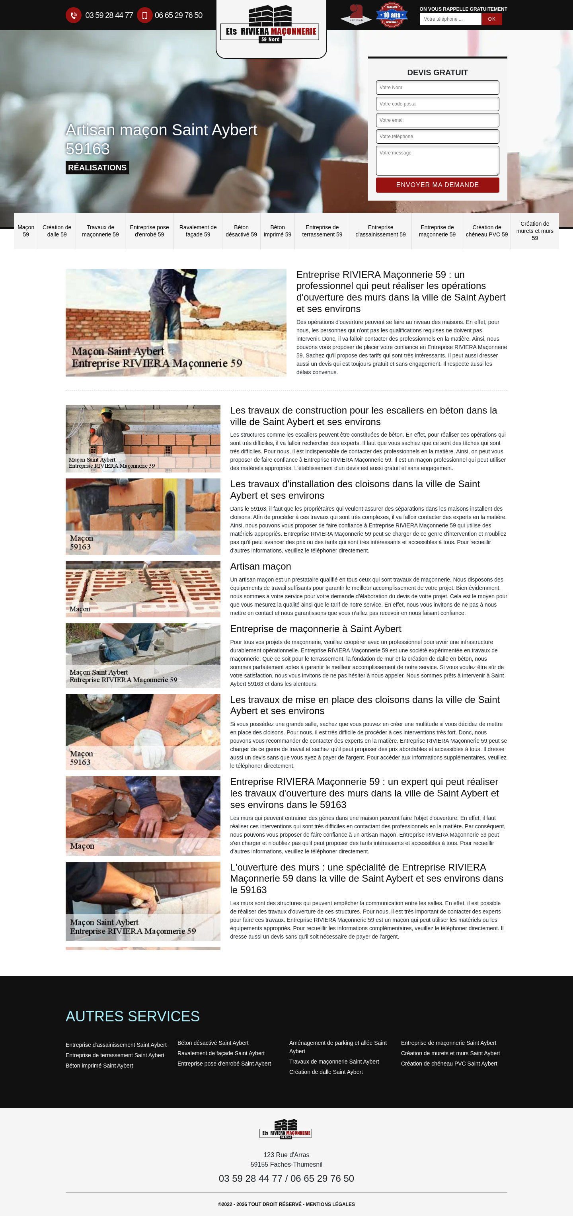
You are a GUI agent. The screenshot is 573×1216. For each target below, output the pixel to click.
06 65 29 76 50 (169, 15)
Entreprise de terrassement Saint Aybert (115, 1055)
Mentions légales (330, 1204)
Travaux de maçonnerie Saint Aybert (334, 1061)
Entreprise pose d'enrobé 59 (149, 231)
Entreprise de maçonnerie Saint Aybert (448, 1043)
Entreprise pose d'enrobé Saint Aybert (224, 1063)
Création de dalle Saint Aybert (326, 1072)
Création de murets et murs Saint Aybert (450, 1053)
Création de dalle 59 (57, 231)
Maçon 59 (26, 231)
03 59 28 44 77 (99, 15)
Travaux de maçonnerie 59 (100, 231)
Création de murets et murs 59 (535, 231)
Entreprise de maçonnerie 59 (437, 231)
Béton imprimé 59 (277, 231)
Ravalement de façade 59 (198, 231)
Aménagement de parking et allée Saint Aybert (338, 1047)
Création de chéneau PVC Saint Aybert (449, 1063)
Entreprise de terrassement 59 (322, 231)
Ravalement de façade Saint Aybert (221, 1053)
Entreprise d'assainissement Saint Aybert (116, 1045)
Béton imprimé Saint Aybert (99, 1065)
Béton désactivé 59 (241, 231)
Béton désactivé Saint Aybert (213, 1043)
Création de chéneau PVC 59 (487, 231)
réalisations (97, 167)
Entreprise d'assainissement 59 (380, 231)
